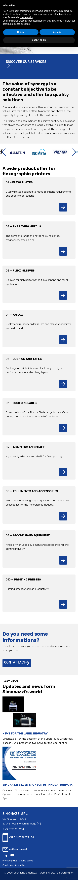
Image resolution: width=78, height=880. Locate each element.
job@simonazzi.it (14, 849)
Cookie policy (26, 860)
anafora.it (50, 872)
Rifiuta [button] (21, 32)
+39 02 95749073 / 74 (18, 837)
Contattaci (16, 662)
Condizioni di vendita (13, 865)
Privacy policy (9, 860)
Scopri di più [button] (39, 40)
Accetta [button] (57, 32)
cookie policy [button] (26, 17)
